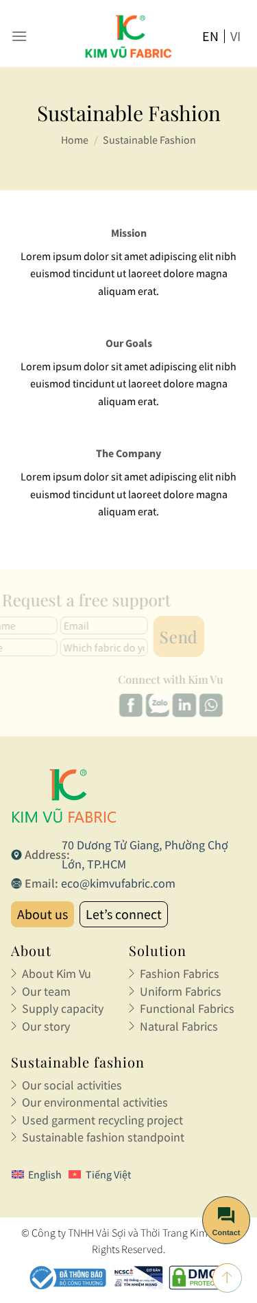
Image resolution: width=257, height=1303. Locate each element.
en (210, 36)
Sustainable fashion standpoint (103, 1137)
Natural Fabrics (179, 1026)
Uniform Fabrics (180, 991)
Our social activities (72, 1085)
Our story (46, 1026)
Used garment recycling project (102, 1120)
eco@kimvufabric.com (118, 883)
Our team (46, 991)
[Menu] (19, 36)
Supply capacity (62, 1008)
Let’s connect (124, 914)
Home (74, 139)
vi (235, 36)
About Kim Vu (56, 973)
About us (42, 914)
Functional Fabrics (187, 1008)
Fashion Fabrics (179, 973)
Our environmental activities (95, 1102)
